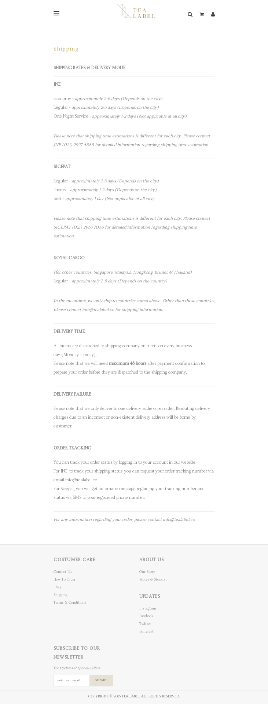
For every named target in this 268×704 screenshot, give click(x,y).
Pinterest (146, 631)
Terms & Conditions (70, 602)
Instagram (147, 608)
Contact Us (63, 572)
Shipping (60, 595)
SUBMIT (101, 680)
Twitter (145, 624)
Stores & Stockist (153, 579)
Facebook (146, 616)
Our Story (147, 572)
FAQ (57, 587)
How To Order (65, 579)
